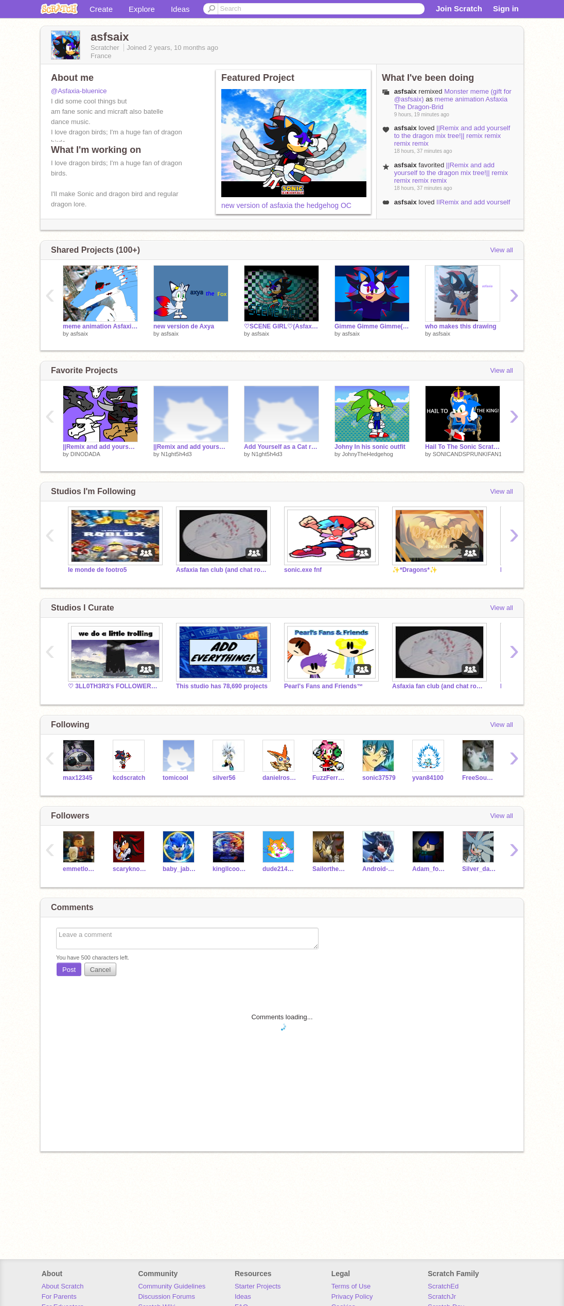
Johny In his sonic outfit (370, 446)
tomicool (175, 777)
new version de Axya (183, 326)
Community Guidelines (171, 1286)
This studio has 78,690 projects (222, 686)
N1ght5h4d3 (176, 454)
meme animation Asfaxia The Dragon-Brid (100, 326)
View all (501, 250)
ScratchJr (442, 1296)
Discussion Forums (166, 1296)
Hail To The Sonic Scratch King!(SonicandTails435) (462, 446)
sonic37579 (379, 777)
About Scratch (63, 1286)
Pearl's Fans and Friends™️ (323, 686)
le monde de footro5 (97, 569)
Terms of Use (351, 1286)
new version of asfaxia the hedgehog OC (286, 205)
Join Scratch (459, 8)
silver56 (224, 777)
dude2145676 (279, 869)
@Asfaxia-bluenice (79, 91)
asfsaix (79, 333)
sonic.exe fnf (303, 569)
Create (101, 9)
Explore (142, 9)
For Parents (59, 1296)
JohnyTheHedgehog (367, 454)
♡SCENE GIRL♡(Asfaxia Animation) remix (281, 326)
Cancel (100, 969)
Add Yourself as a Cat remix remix (281, 446)
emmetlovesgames (80, 869)
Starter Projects (258, 1286)
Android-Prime (379, 869)
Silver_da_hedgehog (479, 869)
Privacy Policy (352, 1296)
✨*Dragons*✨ (414, 569)
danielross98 (279, 777)
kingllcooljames (230, 869)
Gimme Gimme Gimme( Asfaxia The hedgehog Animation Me (372, 326)
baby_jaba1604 (180, 869)
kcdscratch (129, 777)
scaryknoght (130, 869)
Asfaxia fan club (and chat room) (222, 569)
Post (69, 969)
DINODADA (85, 454)
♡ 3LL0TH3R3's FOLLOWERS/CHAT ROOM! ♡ (114, 686)
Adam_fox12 (429, 869)
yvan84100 (428, 777)
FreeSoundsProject (479, 777)
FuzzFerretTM (329, 777)
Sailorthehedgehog (329, 869)
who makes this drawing (461, 326)
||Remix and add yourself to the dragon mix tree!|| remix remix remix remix (452, 135)
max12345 (77, 777)
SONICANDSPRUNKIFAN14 (469, 454)
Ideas (180, 9)
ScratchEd (443, 1286)
